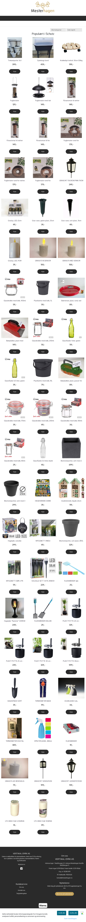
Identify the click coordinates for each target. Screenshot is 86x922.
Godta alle (73, 913)
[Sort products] (74, 30)
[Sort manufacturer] (58, 30)
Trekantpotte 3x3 (14, 60)
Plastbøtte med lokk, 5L (43, 301)
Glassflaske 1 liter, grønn (71, 341)
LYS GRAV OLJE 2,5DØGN (14, 821)
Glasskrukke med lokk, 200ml (43, 421)
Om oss (21, 887)
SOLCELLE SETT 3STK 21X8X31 (43, 581)
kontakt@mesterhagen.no (64, 878)
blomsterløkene (29, 858)
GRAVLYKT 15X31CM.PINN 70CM (71, 180)
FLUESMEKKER (71, 741)
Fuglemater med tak (43, 100)
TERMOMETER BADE (43, 701)
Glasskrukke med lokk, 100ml (71, 421)
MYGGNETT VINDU (43, 541)
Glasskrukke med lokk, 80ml (14, 461)
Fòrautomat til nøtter (71, 100)
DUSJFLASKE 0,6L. (71, 701)
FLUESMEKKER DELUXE (43, 621)
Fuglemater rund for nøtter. (14, 180)
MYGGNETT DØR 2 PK (14, 581)
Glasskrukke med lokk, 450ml (15, 301)
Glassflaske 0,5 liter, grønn (15, 381)
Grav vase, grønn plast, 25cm (43, 221)
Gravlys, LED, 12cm (15, 221)
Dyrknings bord (43, 60)
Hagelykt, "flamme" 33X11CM (14, 621)
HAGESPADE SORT (15, 701)
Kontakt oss (21, 890)
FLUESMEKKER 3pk (71, 581)
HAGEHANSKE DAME (43, 501)
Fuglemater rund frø (43, 180)
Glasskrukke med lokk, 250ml (43, 341)
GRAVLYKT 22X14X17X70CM (71, 781)
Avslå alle (61, 913)
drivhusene (22, 860)
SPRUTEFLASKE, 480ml (43, 741)
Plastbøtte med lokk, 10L (43, 381)
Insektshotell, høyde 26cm (71, 501)
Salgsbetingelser (21, 893)
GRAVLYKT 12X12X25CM (43, 781)
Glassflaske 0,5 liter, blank (43, 461)
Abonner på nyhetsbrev (64, 894)
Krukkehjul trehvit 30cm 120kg (71, 60)
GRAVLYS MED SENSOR (71, 261)
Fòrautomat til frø (43, 140)
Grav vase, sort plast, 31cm (71, 221)
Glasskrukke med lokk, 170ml (14, 421)
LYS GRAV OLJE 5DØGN (43, 821)
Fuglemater (14, 100)
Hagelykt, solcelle (14, 541)
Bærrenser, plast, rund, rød (71, 301)
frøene (37, 858)
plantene (22, 858)
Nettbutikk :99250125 (65, 875)
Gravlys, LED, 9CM (14, 261)
